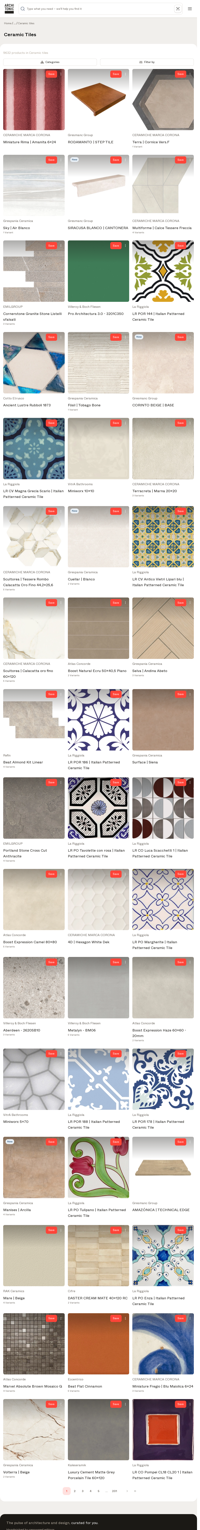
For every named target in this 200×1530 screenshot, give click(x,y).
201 (114, 1491)
